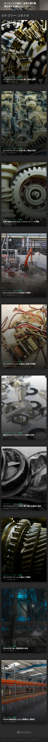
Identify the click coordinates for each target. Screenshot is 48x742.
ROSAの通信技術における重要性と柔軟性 (19, 719)
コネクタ (14, 77)
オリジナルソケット (7, 77)
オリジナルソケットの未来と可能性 (17, 293)
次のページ (27, 732)
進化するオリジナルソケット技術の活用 (18, 435)
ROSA (4, 646)
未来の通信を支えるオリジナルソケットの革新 (21, 222)
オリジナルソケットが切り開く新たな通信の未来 (22, 506)
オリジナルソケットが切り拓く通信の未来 (19, 150)
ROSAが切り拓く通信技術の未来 (15, 648)
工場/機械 (20, 77)
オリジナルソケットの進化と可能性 (17, 577)
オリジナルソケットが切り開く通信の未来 (19, 79)
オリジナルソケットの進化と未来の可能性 (19, 364)
